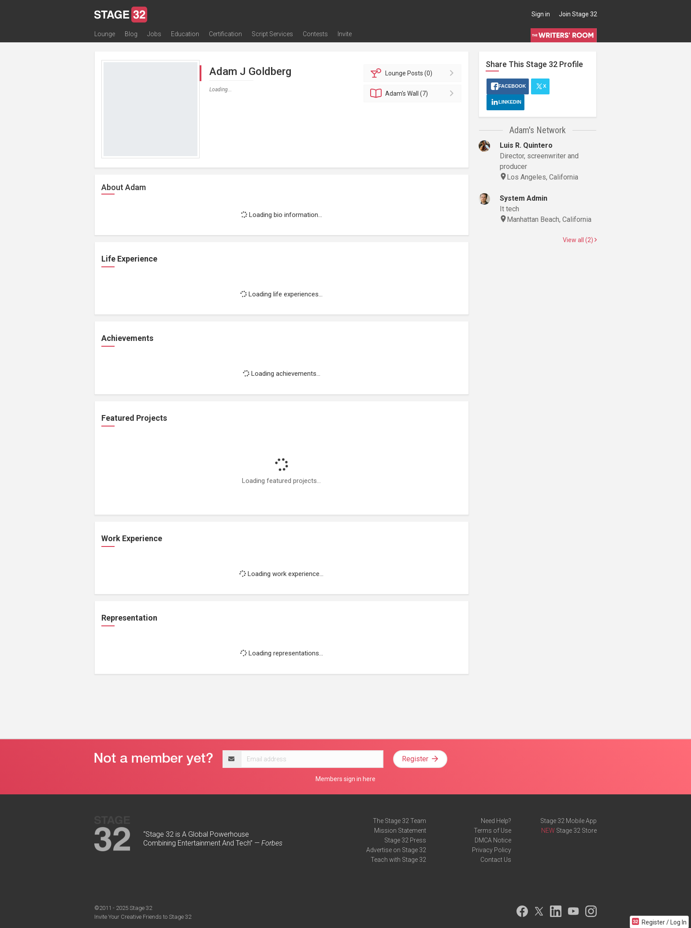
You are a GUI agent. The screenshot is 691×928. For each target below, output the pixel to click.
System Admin (523, 198)
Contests (315, 33)
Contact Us (495, 859)
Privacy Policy (491, 849)
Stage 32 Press (405, 840)
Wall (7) (414, 93)
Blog (131, 33)
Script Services (272, 33)
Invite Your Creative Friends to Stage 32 (142, 916)
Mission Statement (400, 830)
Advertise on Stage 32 (396, 849)
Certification (225, 33)
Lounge (104, 33)
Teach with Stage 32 (398, 859)
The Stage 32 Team (399, 820)
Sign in (540, 14)
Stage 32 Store (576, 830)
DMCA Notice (493, 840)
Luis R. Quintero (526, 145)
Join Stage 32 (578, 14)
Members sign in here (345, 778)
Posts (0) (414, 73)
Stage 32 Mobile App (568, 820)
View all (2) (580, 239)
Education (185, 33)
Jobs (154, 33)
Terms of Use (492, 830)
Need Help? (496, 820)
